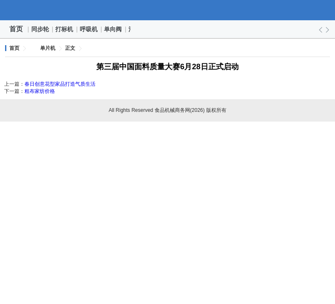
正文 (70, 48)
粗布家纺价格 (40, 91)
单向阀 (113, 29)
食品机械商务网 (168, 10)
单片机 (47, 48)
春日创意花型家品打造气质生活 (60, 84)
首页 (16, 29)
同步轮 (40, 29)
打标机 (64, 29)
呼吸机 (89, 29)
